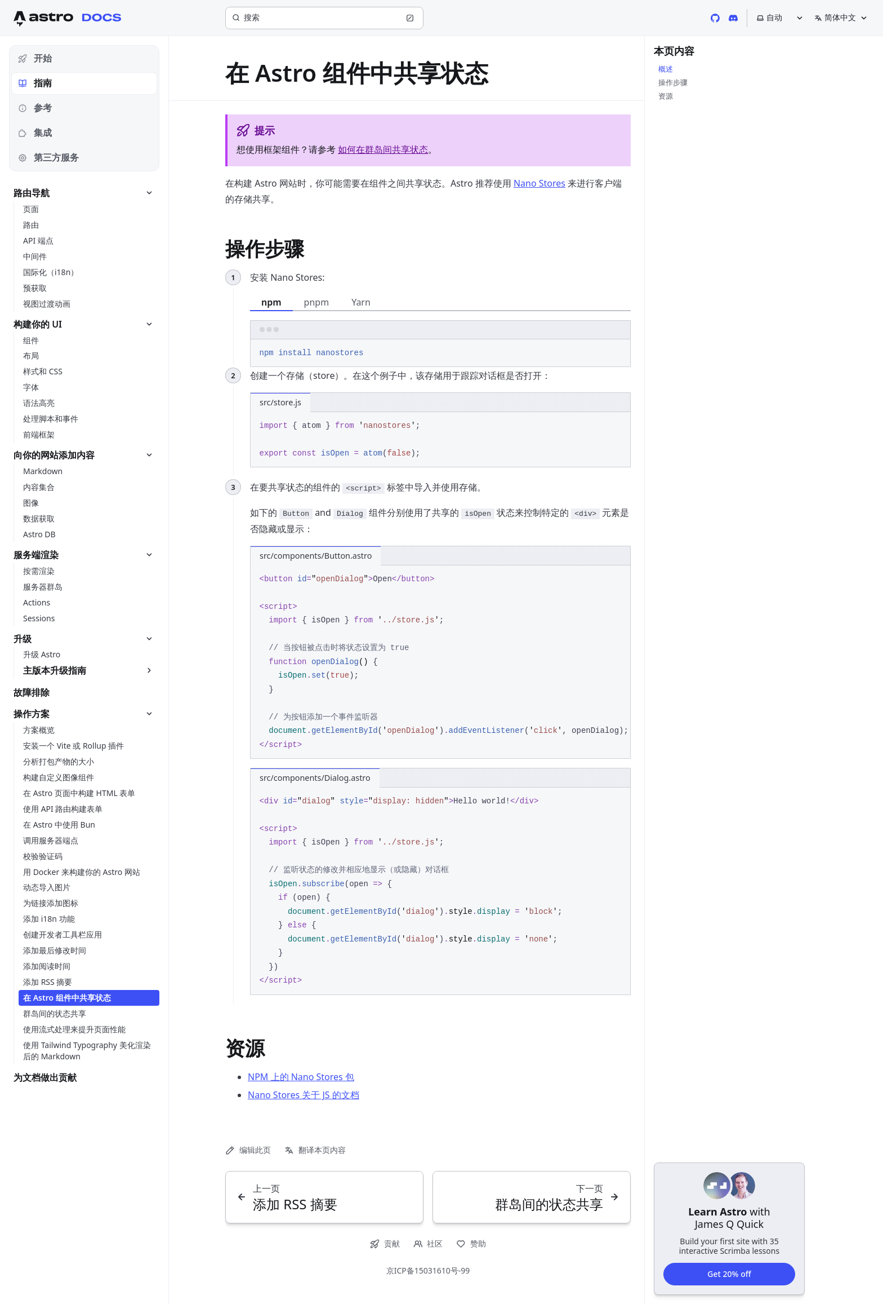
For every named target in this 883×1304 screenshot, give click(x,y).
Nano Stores (539, 183)
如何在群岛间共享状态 (383, 149)
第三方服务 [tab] (48, 157)
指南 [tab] (35, 83)
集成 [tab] (35, 132)
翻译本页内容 (315, 1149)
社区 (428, 1243)
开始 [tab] (35, 58)
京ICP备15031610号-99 (428, 1270)
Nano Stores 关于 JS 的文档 (303, 1095)
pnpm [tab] (316, 302)
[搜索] (324, 18)
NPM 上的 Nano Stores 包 (301, 1077)
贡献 (385, 1243)
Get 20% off (729, 1273)
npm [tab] (271, 302)
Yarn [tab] (361, 302)
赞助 (471, 1243)
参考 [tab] (35, 107)
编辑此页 (248, 1149)
